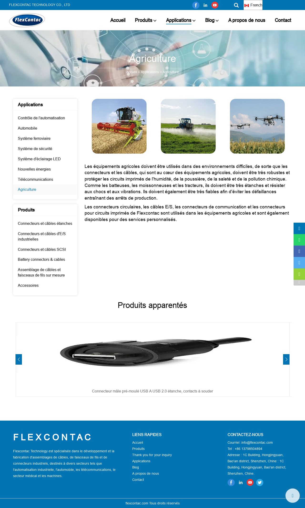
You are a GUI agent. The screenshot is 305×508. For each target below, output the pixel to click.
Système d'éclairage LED (39, 159)
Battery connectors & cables (41, 259)
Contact (283, 20)
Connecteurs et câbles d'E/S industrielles (42, 236)
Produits (143, 20)
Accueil (117, 20)
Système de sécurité (35, 148)
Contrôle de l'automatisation (41, 118)
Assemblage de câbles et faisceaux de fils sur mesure (41, 272)
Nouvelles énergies (34, 169)
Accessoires (28, 285)
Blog (209, 20)
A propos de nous (246, 20)
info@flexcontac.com (257, 442)
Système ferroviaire (34, 138)
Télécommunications (35, 179)
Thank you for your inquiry (152, 455)
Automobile (27, 128)
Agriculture (27, 189)
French (253, 5)
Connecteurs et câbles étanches (45, 223)
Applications (178, 20)
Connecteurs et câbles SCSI (42, 249)
